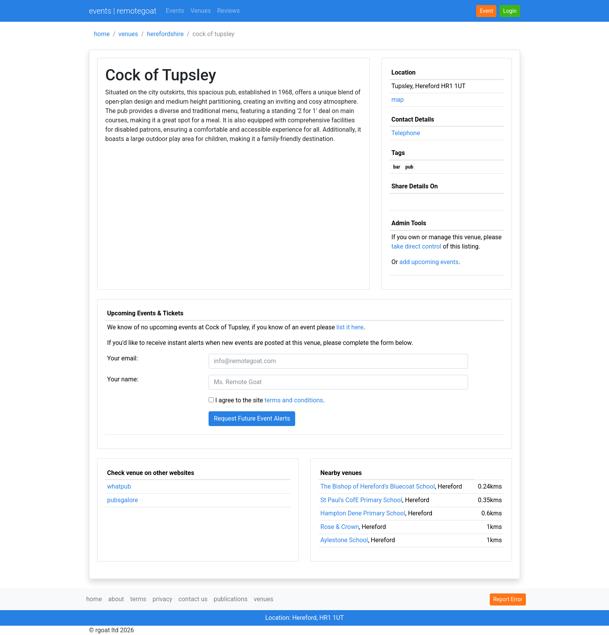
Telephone (406, 133)
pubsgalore (122, 500)
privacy (162, 599)
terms (138, 599)
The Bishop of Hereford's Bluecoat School (377, 486)
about (116, 599)
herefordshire (165, 34)
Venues (200, 10)
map (398, 99)
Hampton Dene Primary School (362, 513)
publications (230, 599)
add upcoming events (429, 262)
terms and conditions (293, 400)
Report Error (507, 599)
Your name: (122, 379)
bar (396, 167)
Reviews (228, 10)
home (102, 34)
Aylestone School (344, 540)
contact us (192, 599)
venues (128, 34)
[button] (509, 11)
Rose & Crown (339, 527)
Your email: (122, 358)
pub (409, 167)
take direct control (416, 246)
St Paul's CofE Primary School (361, 500)
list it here (349, 327)
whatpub (119, 486)
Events (175, 10)
